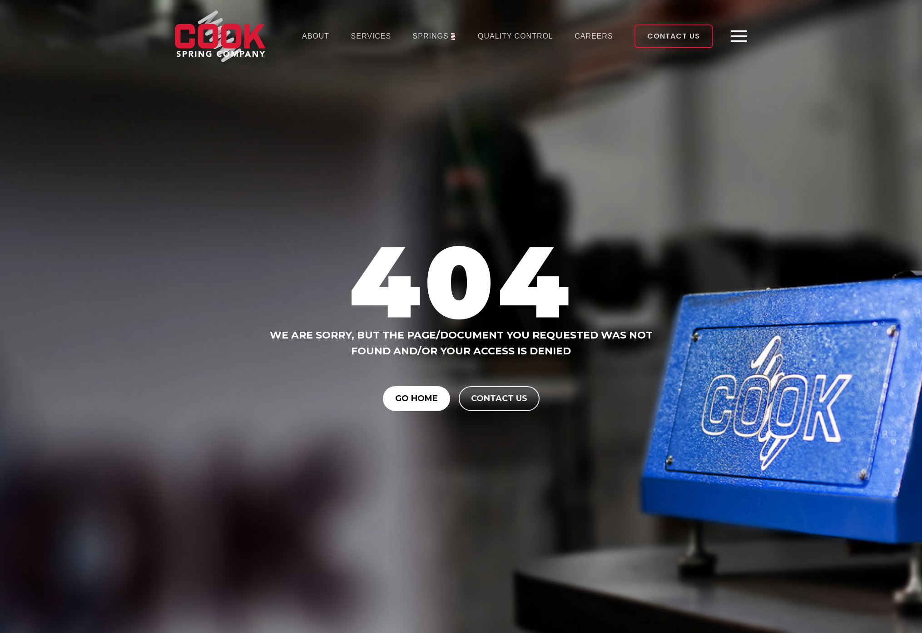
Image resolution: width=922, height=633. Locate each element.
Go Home (416, 398)
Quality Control (515, 36)
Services (371, 36)
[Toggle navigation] (739, 36)
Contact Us (673, 36)
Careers (594, 36)
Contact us (499, 398)
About (315, 36)
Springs (431, 36)
